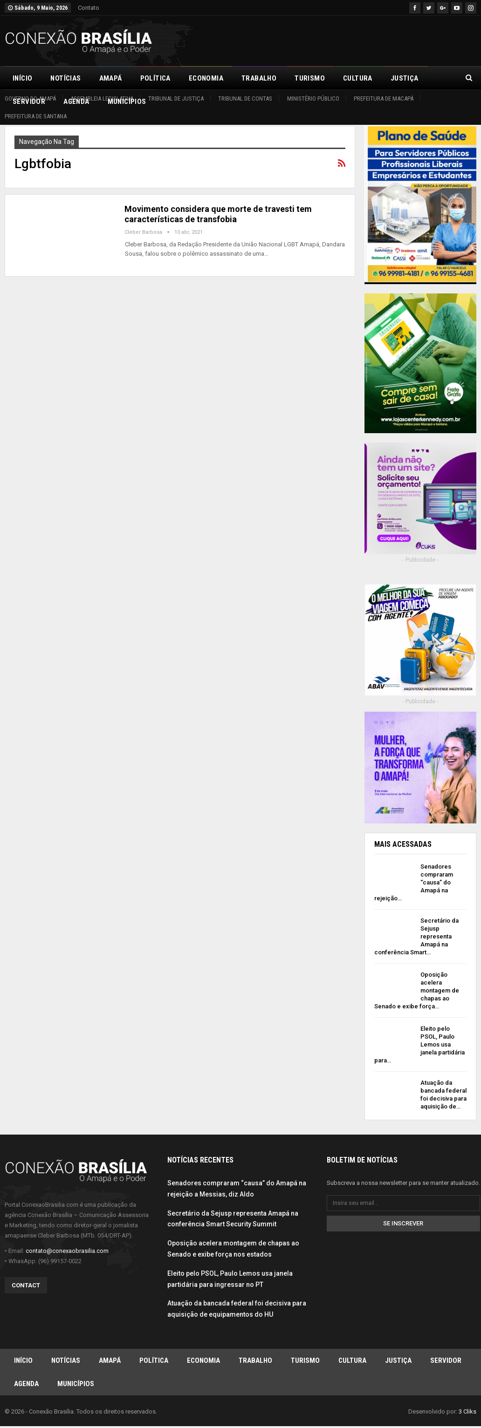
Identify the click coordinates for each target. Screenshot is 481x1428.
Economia (206, 78)
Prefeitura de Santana (36, 116)
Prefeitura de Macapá (383, 98)
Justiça (398, 1363)
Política (155, 78)
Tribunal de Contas (245, 98)
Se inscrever (403, 1225)
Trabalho (258, 78)
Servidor (445, 1363)
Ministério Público (313, 98)
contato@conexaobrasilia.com (67, 1252)
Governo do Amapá (30, 98)
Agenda (26, 1386)
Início (22, 78)
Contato (88, 7)
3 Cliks (467, 1413)
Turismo (310, 78)
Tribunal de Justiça (176, 98)
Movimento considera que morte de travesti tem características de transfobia (218, 214)
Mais (399, 78)
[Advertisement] (367, 40)
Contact (26, 1287)
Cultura (357, 78)
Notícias (65, 78)
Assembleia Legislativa (101, 98)
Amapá (110, 78)
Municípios (75, 1386)
